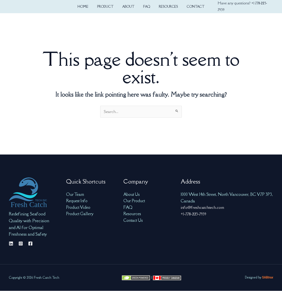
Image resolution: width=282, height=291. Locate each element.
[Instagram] (21, 244)
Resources (132, 214)
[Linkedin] (11, 244)
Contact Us (133, 220)
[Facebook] (30, 244)
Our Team (75, 194)
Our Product (134, 201)
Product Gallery (80, 214)
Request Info (77, 201)
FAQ (128, 207)
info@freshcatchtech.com (203, 207)
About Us (131, 194)
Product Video (78, 207)
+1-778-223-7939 (194, 214)
